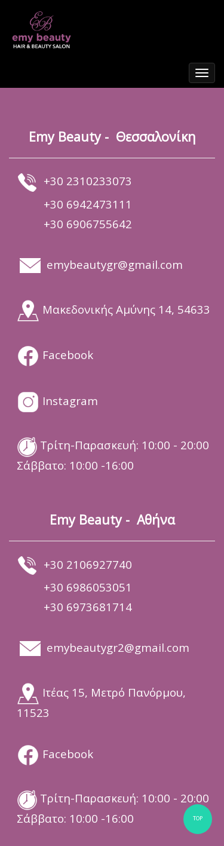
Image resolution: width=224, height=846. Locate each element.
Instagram (70, 400)
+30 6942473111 (88, 204)
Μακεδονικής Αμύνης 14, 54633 (126, 309)
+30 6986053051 (88, 587)
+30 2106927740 (88, 564)
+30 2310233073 (88, 180)
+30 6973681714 (88, 606)
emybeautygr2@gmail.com (118, 647)
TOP (197, 819)
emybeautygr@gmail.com (115, 264)
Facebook (67, 354)
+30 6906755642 (88, 223)
